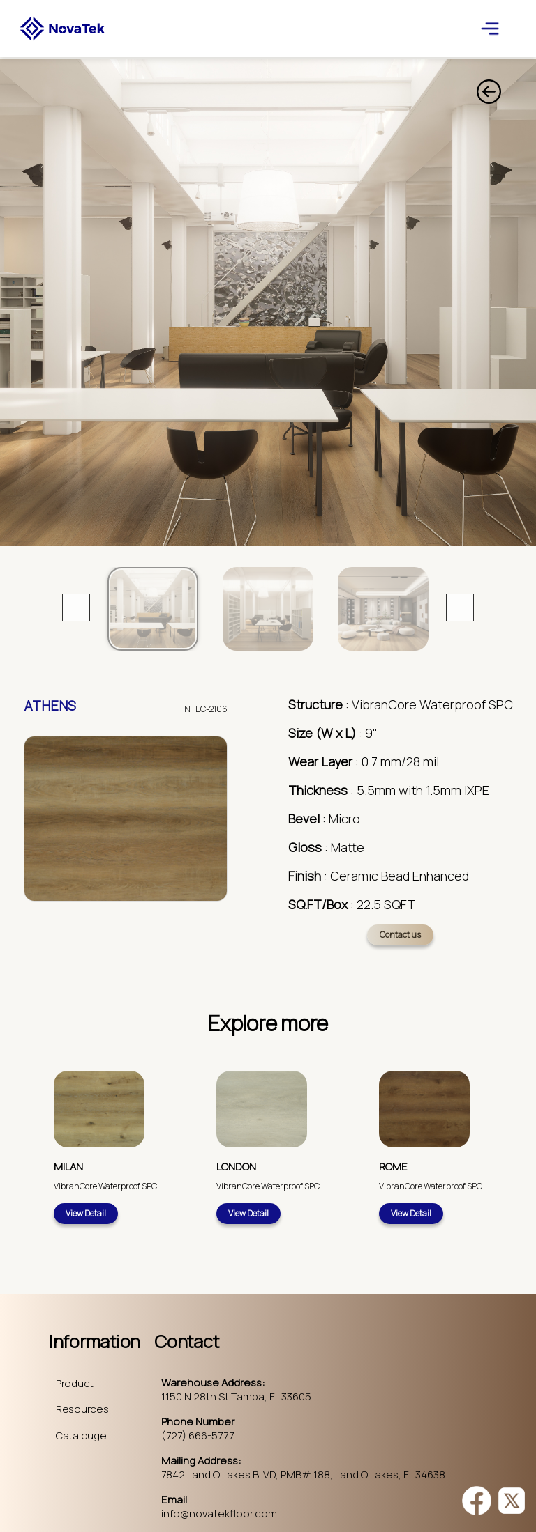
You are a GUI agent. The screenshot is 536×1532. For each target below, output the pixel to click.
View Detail (86, 1213)
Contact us (400, 935)
